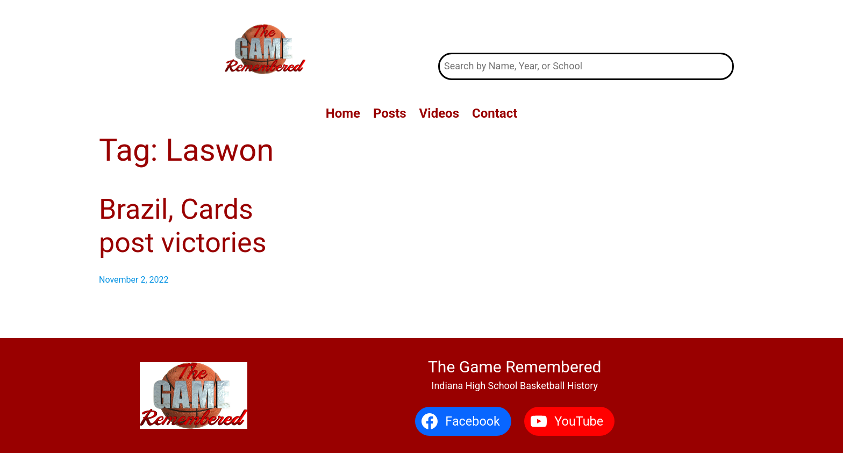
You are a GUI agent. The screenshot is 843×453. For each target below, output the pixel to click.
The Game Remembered (586, 26)
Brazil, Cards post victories (183, 226)
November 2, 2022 (134, 280)
